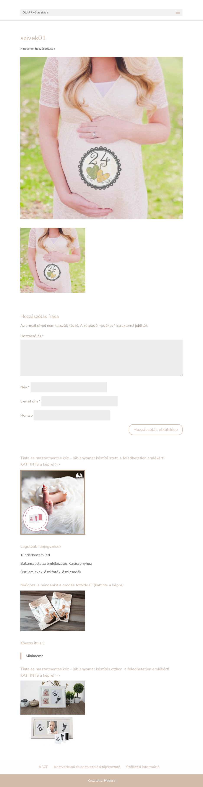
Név (25, 387)
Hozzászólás (32, 336)
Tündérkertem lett (35, 555)
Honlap (26, 415)
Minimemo (35, 655)
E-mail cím (30, 401)
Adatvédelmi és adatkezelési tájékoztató (87, 766)
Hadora (109, 780)
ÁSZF (43, 766)
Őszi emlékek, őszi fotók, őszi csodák (50, 571)
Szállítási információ (143, 766)
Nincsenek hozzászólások (37, 49)
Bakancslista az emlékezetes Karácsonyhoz (56, 563)
